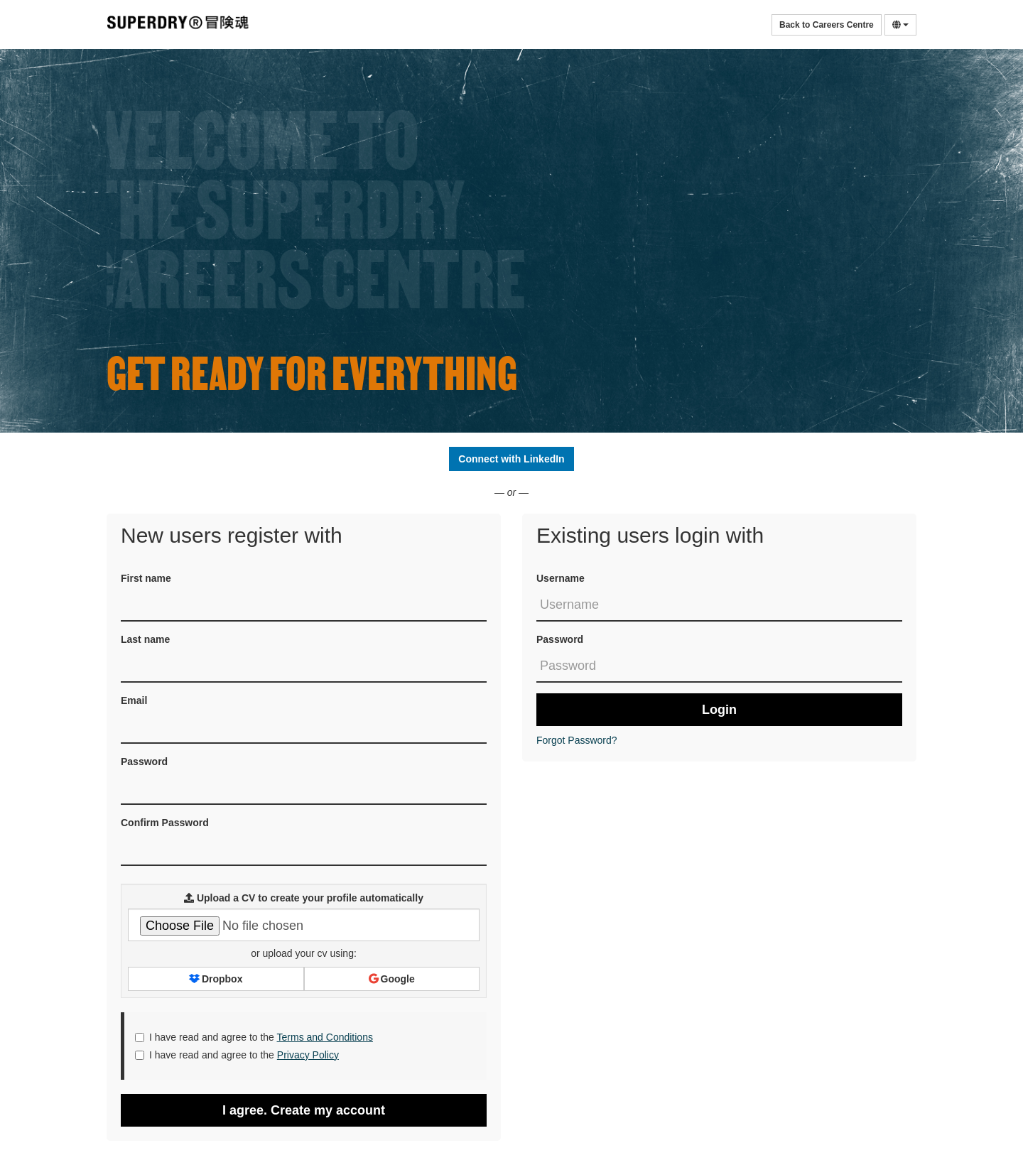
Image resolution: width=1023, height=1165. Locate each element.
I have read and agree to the (254, 1037)
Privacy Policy (308, 1055)
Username (560, 578)
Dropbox (215, 979)
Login (719, 710)
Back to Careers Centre (826, 25)
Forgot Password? (576, 740)
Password (559, 639)
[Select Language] (900, 25)
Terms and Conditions (325, 1037)
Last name (145, 639)
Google (392, 979)
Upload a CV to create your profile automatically (303, 898)
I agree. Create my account (303, 1110)
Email (134, 700)
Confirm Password (165, 822)
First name (146, 578)
